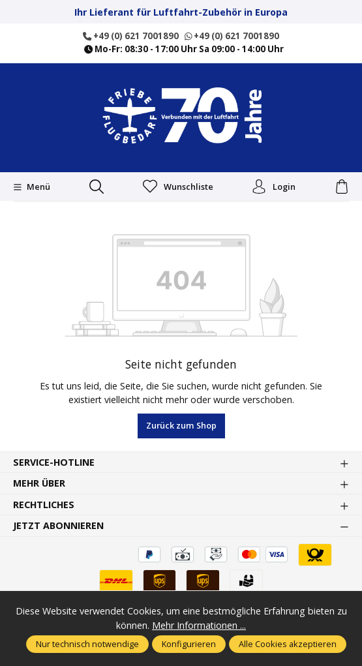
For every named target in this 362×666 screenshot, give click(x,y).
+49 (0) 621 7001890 (131, 36)
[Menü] (31, 187)
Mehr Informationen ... (199, 625)
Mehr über (39, 483)
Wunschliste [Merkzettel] (178, 187)
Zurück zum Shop (181, 425)
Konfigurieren (189, 644)
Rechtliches (43, 504)
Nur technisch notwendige (87, 644)
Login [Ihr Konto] (273, 186)
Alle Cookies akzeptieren (288, 644)
